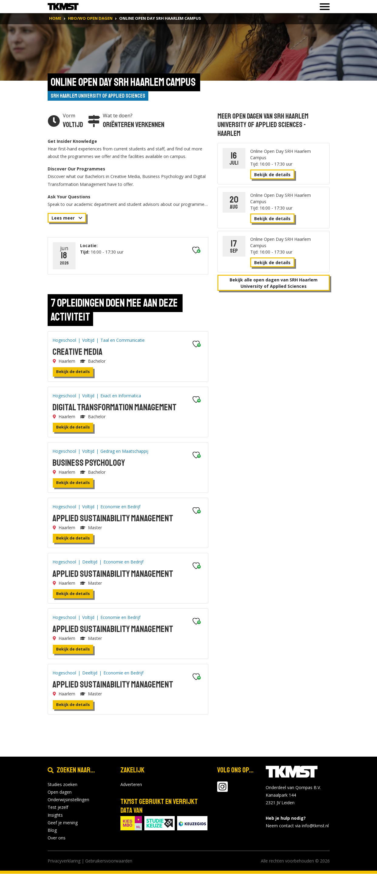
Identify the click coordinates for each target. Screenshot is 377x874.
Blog (52, 830)
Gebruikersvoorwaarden (108, 861)
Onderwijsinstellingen (68, 800)
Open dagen (60, 792)
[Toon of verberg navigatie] (323, 6)
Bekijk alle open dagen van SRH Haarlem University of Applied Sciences (274, 283)
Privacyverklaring (64, 861)
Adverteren (131, 785)
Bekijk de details (73, 372)
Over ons (57, 838)
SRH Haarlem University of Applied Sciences (98, 95)
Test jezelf (58, 807)
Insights (55, 815)
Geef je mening (63, 822)
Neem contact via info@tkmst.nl (297, 826)
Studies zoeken (62, 785)
